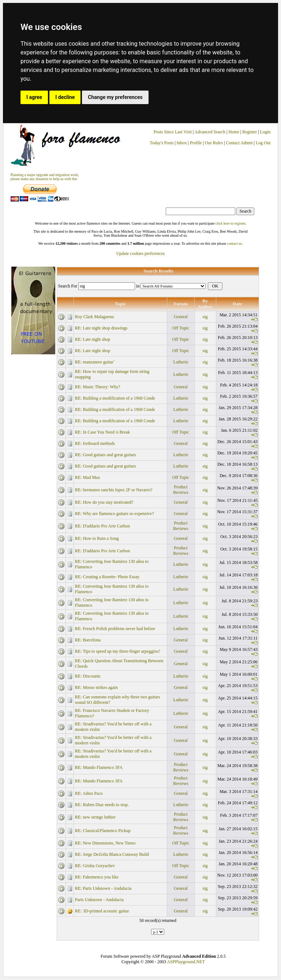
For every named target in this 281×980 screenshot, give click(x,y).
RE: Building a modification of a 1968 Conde (115, 398)
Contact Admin (239, 142)
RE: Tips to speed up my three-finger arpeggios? (117, 651)
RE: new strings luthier (95, 817)
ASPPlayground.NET (186, 961)
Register (250, 131)
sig (205, 316)
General (181, 316)
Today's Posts (161, 142)
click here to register (230, 223)
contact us (234, 243)
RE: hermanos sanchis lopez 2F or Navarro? (114, 489)
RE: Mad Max (87, 477)
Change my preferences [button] (115, 97)
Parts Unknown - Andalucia (99, 899)
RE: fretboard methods (95, 443)
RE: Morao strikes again (96, 687)
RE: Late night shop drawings (101, 328)
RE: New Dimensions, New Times (105, 843)
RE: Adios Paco (89, 793)
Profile (196, 142)
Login (265, 131)
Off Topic (180, 328)
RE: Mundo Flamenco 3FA (99, 767)
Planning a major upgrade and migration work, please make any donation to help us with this (45, 177)
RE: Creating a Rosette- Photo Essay (107, 576)
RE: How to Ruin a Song (97, 538)
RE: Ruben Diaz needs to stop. (102, 804)
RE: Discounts (88, 676)
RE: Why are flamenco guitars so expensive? (114, 513)
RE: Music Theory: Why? (97, 386)
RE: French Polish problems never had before (115, 628)
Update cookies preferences (140, 253)
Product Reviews (180, 489)
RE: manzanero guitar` (95, 362)
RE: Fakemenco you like (97, 877)
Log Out (263, 142)
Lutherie (180, 362)
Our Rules (214, 142)
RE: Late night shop (92, 339)
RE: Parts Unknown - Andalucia (103, 888)
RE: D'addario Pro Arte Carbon (102, 526)
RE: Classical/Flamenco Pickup (103, 830)
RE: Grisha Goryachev (95, 865)
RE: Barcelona (88, 639)
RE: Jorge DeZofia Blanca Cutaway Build (112, 854)
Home (233, 131)
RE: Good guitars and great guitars (105, 454)
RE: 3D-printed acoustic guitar (102, 911)
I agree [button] (34, 97)
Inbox (182, 142)
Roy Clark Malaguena (94, 316)
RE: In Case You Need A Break (102, 432)
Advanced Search (210, 131)
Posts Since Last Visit (173, 131)
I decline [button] (65, 97)
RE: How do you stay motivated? (104, 502)
